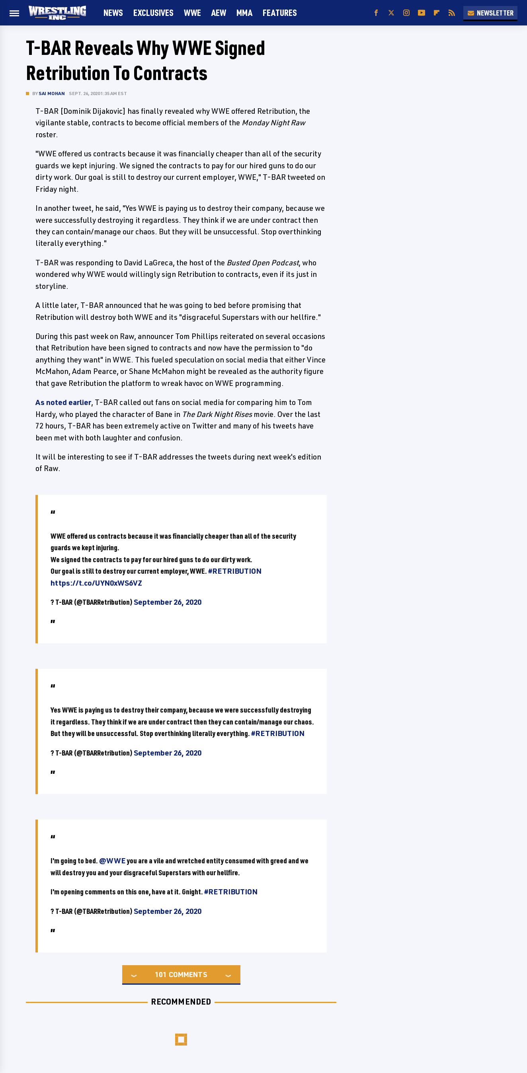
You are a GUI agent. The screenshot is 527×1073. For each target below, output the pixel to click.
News (113, 12)
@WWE (112, 860)
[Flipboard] (436, 13)
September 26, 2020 (167, 602)
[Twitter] (391, 13)
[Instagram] (406, 13)
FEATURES (280, 12)
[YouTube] (421, 13)
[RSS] (451, 13)
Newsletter (490, 12)
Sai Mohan (52, 93)
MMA (244, 12)
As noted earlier (63, 402)
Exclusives (153, 12)
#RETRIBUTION (235, 571)
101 (161, 974)
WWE (192, 12)
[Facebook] (376, 13)
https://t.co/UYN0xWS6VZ (96, 583)
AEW (218, 12)
